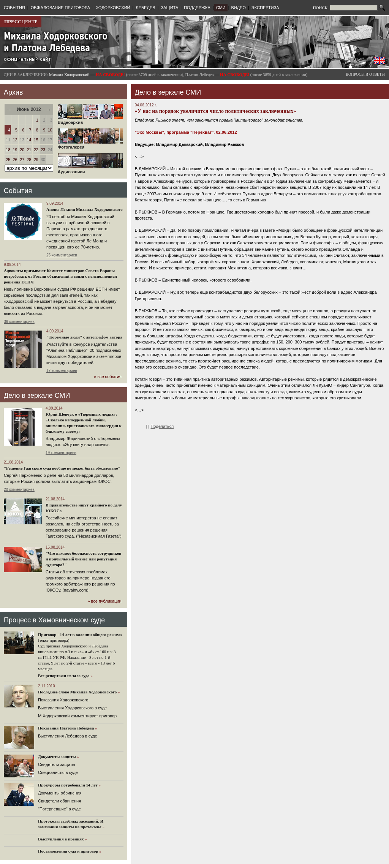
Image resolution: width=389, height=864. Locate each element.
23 (43, 149)
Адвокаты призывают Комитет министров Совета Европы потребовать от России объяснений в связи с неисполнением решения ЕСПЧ (60, 276)
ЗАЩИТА (169, 7)
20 (22, 149)
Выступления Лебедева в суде (67, 736)
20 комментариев (19, 489)
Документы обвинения (60, 793)
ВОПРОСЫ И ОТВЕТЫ (365, 74)
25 (8, 159)
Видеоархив (90, 120)
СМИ (221, 7)
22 (36, 149)
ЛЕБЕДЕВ (145, 7)
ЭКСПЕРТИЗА (265, 7)
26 (15, 159)
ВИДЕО (238, 7)
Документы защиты (57, 756)
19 (15, 149)
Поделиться (162, 426)
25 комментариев (61, 255)
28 (29, 159)
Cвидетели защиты (56, 764)
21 (29, 149)
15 (36, 140)
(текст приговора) (54, 640)
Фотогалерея (90, 145)
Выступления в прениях (61, 839)
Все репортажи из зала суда (63, 675)
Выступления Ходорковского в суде (72, 708)
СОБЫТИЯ (14, 7)
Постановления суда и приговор (68, 851)
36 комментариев (19, 322)
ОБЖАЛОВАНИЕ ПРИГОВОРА (60, 7)
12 (15, 140)
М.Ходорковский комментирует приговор (77, 716)
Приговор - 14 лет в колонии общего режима (80, 634)
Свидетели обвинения (59, 801)
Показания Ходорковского (63, 700)
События (18, 191)
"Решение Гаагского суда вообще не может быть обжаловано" (62, 468)
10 (49, 130)
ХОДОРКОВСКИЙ (113, 7)
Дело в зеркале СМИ (37, 395)
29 (36, 159)
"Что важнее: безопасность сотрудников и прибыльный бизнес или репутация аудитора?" (83, 559)
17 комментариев (61, 371)
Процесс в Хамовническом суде (54, 620)
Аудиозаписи (90, 170)
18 (8, 149)
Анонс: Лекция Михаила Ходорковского (84, 209)
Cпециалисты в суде (58, 772)
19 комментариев (61, 453)
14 (29, 140)
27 (22, 159)
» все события (108, 376)
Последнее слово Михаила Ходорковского (77, 692)
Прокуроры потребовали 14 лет (68, 785)
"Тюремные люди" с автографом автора (84, 337)
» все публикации (104, 601)
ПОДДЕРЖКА (197, 7)
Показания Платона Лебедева (66, 728)
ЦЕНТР (20, 21)
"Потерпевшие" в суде (59, 809)
